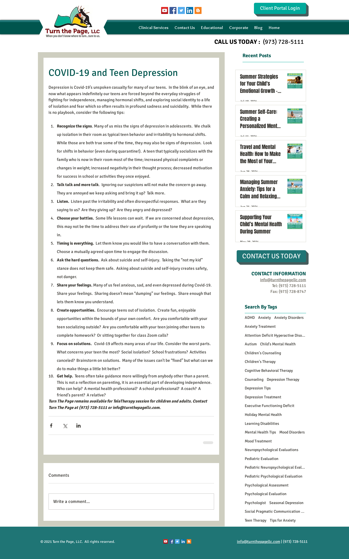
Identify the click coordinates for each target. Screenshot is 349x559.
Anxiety (264, 317)
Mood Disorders (292, 432)
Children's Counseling (263, 353)
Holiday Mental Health (263, 414)
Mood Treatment (258, 441)
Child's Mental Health (278, 344)
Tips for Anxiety (283, 520)
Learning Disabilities (262, 423)
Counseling (254, 379)
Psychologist (255, 502)
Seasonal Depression (286, 502)
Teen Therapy (255, 520)
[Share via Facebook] (51, 425)
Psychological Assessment (267, 485)
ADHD (250, 317)
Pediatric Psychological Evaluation (273, 476)
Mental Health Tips (260, 432)
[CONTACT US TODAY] (271, 256)
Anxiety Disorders (289, 317)
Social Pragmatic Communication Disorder (275, 511)
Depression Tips (258, 388)
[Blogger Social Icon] (198, 10)
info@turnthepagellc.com (258, 541)
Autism (251, 344)
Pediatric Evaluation (261, 458)
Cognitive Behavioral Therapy (269, 370)
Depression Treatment (263, 397)
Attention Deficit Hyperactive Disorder (275, 335)
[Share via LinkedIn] (78, 425)
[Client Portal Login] (280, 8)
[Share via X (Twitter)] (64, 425)
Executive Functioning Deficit (269, 405)
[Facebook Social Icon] (172, 10)
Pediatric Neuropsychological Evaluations (275, 467)
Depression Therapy (283, 379)
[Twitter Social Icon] (181, 10)
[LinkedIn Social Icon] (189, 10)
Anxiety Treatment (260, 326)
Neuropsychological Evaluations (271, 449)
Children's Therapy (260, 361)
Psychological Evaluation (266, 493)
